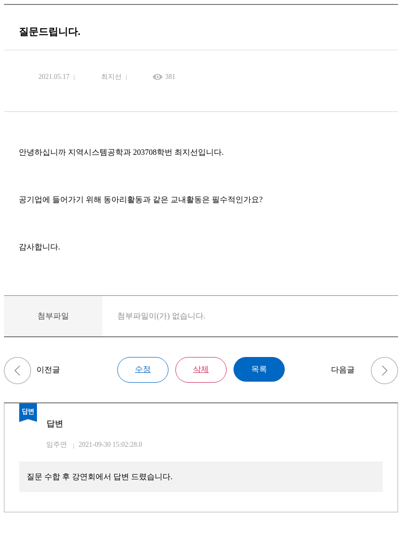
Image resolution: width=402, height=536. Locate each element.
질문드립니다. (384, 370)
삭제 (201, 369)
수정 (143, 369)
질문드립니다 (17, 370)
